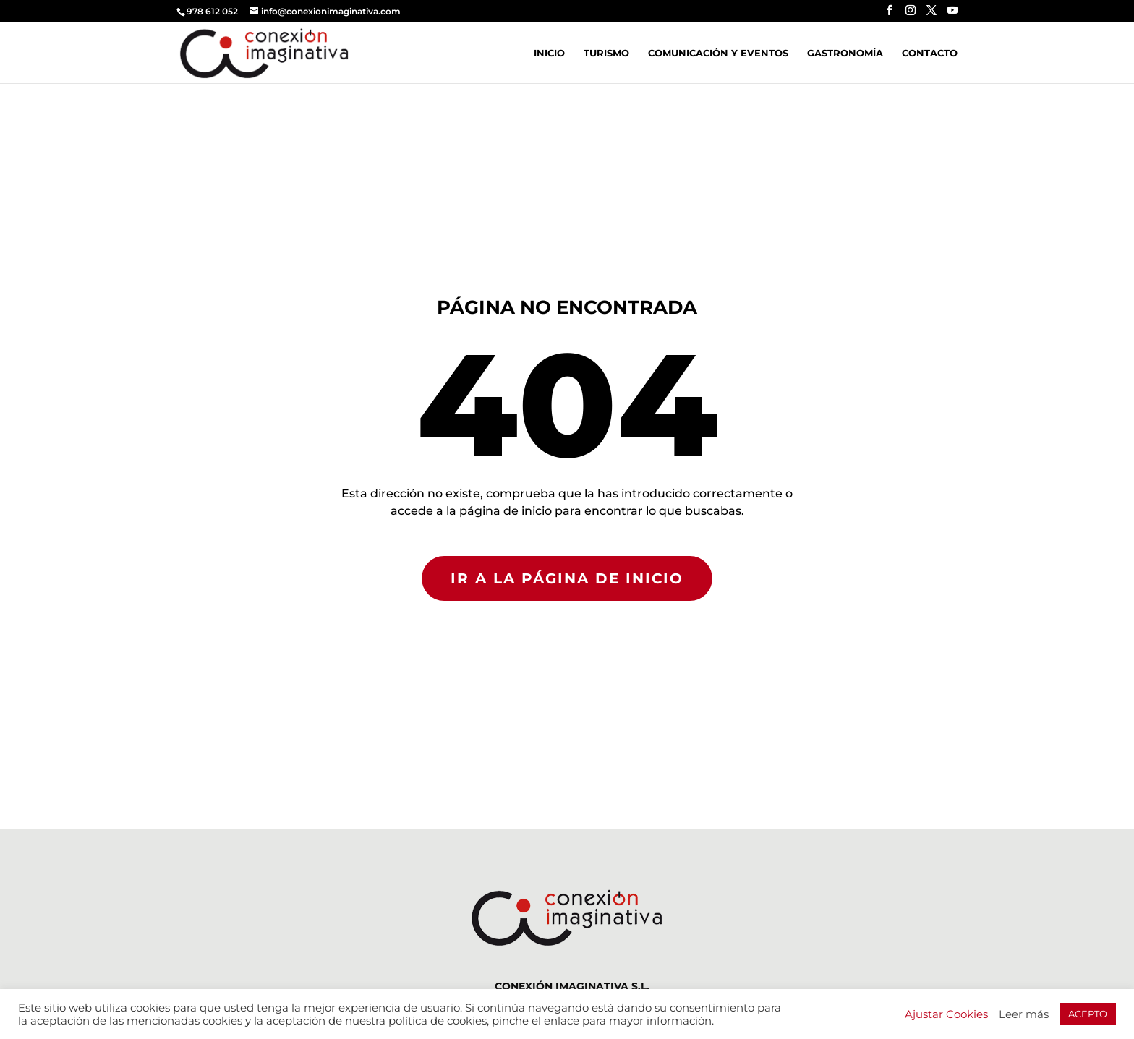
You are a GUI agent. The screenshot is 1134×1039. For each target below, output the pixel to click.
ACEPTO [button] (1087, 1013)
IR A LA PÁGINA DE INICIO (567, 578)
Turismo (606, 53)
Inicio (549, 53)
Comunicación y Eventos (718, 53)
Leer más (1024, 1014)
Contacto (930, 53)
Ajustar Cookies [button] (946, 1014)
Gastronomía (845, 53)
